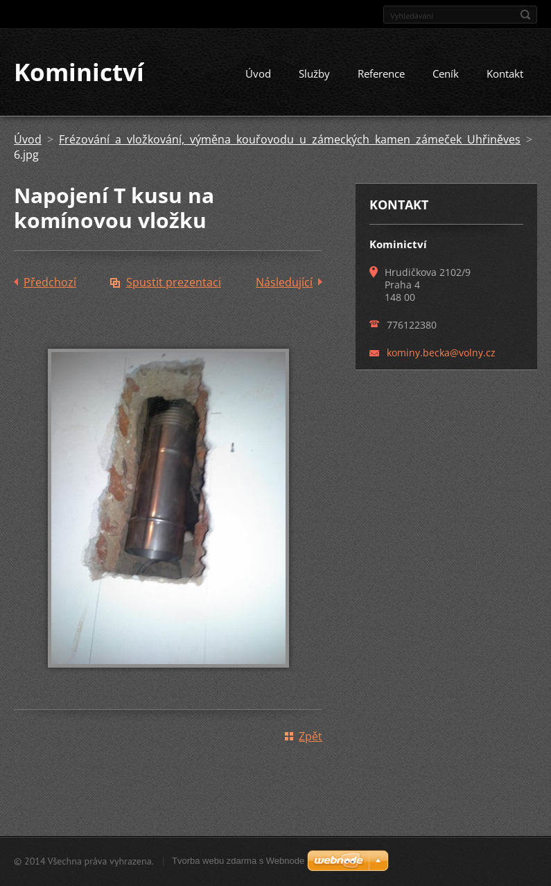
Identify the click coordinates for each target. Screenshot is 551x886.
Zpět (310, 737)
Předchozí (50, 282)
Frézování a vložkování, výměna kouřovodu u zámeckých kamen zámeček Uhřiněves (290, 140)
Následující (284, 282)
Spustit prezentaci (173, 282)
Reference (381, 74)
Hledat (525, 14)
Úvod (258, 74)
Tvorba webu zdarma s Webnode (238, 860)
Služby (314, 74)
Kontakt (505, 74)
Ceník (445, 74)
